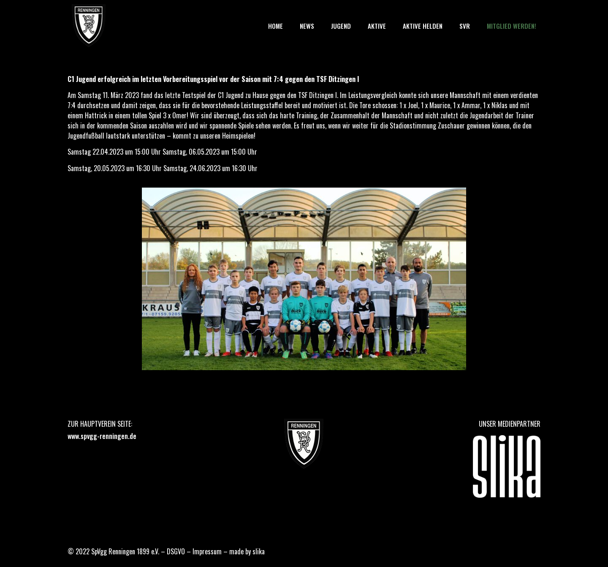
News (307, 25)
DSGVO (176, 551)
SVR (464, 25)
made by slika (247, 551)
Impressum (207, 551)
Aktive (377, 25)
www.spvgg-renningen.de (102, 436)
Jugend (341, 25)
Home (275, 25)
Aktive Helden (422, 25)
